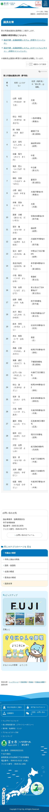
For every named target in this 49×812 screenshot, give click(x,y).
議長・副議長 (10, 565)
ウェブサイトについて (10, 721)
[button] (38, 3)
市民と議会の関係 (12, 559)
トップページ (14, 682)
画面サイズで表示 (39, 64)
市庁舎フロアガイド (38, 707)
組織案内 (10, 713)
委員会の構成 (10, 577)
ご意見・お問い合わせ (38, 713)
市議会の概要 (10, 553)
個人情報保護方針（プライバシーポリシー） (18, 725)
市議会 (31, 682)
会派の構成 (9, 571)
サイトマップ (7, 736)
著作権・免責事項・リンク (12, 728)
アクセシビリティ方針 (10, 732)
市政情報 (23, 682)
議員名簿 (8, 584)
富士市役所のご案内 (14, 707)
